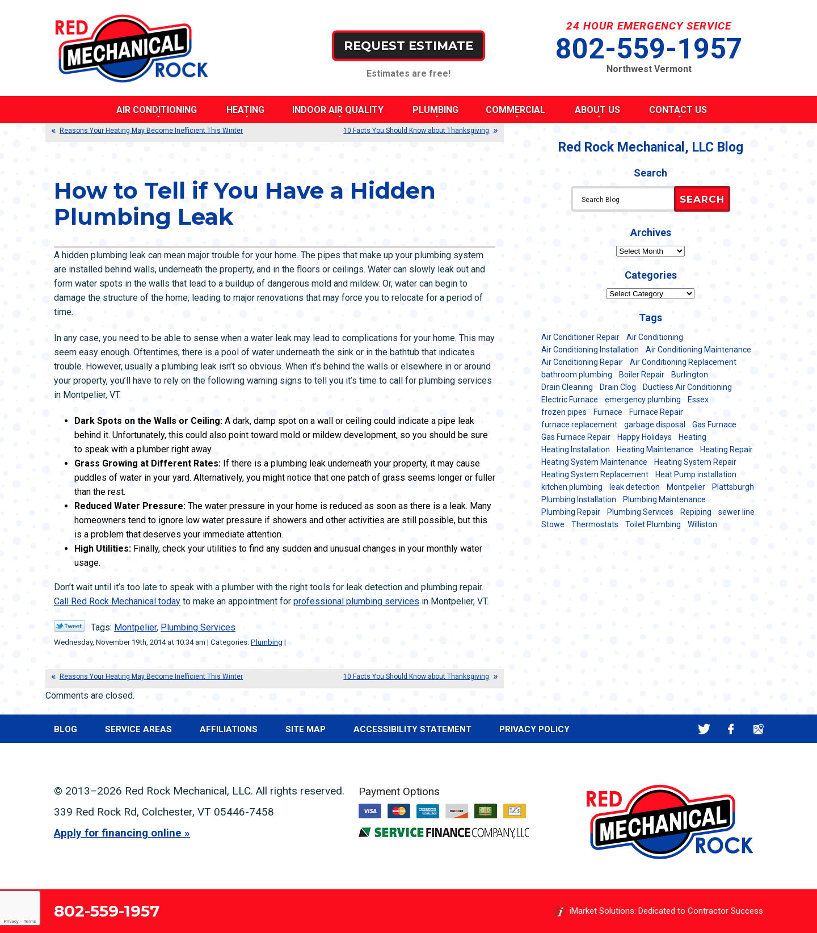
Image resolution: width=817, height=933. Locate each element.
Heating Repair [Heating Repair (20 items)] (726, 449)
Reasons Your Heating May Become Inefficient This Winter (151, 131)
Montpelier (135, 627)
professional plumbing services (356, 601)
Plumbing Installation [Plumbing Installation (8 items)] (578, 499)
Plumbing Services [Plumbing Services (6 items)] (640, 511)
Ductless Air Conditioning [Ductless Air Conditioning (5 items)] (687, 387)
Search (702, 199)
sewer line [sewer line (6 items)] (736, 511)
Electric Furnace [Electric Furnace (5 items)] (569, 399)
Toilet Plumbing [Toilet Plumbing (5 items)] (653, 524)
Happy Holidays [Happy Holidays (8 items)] (644, 437)
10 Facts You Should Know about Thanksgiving (416, 131)
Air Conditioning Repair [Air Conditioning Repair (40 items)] (582, 362)
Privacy (10, 921)
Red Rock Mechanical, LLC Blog (650, 147)
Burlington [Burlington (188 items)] (689, 374)
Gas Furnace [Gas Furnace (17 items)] (714, 424)
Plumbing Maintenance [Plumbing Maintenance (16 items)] (664, 499)
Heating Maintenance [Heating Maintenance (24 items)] (655, 449)
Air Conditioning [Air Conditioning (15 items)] (654, 337)
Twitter (704, 729)
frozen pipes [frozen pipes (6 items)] (564, 412)
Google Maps (758, 729)
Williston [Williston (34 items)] (702, 524)
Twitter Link (69, 626)
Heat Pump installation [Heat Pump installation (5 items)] (695, 474)
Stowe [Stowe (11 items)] (553, 524)
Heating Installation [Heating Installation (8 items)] (575, 449)
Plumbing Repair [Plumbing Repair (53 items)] (570, 511)
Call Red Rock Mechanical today (117, 601)
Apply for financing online (118, 832)
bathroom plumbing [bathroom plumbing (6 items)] (576, 374)
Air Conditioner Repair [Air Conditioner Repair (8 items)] (580, 337)
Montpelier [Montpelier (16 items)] (686, 486)
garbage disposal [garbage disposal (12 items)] (654, 424)
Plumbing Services (198, 627)
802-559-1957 (649, 48)
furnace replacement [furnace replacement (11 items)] (579, 424)
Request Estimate (408, 45)
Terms (30, 921)
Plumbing (267, 642)
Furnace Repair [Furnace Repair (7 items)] (656, 412)
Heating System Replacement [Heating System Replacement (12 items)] (594, 474)
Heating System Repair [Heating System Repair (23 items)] (695, 461)
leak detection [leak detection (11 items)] (634, 486)
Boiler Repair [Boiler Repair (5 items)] (641, 374)
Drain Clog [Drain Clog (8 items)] (618, 387)
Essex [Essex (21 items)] (698, 399)
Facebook (731, 729)
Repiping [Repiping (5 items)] (695, 511)
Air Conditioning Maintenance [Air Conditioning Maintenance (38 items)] (698, 349)
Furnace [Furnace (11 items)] (607, 412)
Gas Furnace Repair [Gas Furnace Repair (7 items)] (575, 437)
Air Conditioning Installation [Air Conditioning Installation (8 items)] (590, 349)
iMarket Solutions (602, 911)
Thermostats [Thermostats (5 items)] (594, 524)
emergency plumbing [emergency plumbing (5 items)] (643, 399)
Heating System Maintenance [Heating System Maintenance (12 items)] (594, 461)
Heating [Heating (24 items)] (692, 437)
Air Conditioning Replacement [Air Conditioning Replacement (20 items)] (683, 362)
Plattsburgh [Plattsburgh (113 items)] (733, 486)
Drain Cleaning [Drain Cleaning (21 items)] (567, 387)
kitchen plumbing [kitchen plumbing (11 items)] (572, 486)
